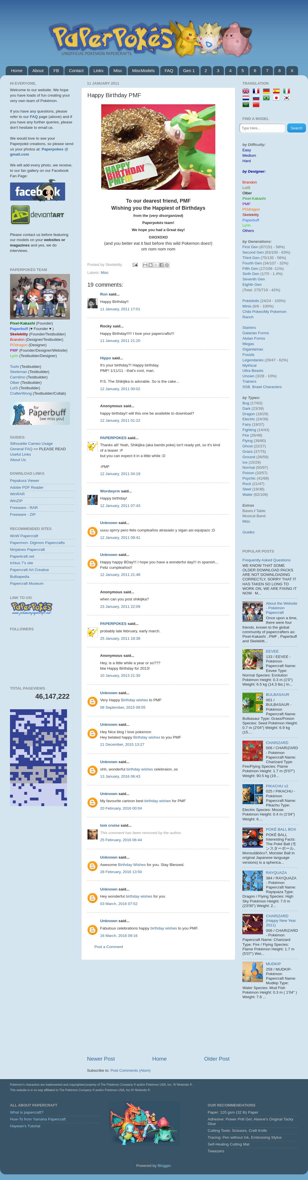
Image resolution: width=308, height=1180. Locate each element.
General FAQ (21, 449)
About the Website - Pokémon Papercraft (281, 608)
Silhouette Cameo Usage (31, 443)
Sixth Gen (250, 274)
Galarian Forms (255, 333)
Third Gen (251, 258)
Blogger (164, 1165)
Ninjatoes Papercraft (27, 549)
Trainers (249, 381)
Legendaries (253, 360)
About (38, 70)
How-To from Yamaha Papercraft (38, 1119)
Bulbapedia (19, 576)
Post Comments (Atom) (131, 1070)
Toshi (14, 366)
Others (248, 231)
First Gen (250, 247)
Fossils (248, 354)
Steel (246, 489)
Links (99, 70)
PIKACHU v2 (277, 786)
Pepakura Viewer (24, 480)
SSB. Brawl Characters (262, 387)
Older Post (217, 1059)
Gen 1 (189, 70)
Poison (248, 473)
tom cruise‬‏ (109, 825)
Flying (247, 441)
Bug (245, 403)
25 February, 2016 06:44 (121, 840)
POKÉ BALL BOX (281, 829)
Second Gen (253, 252)
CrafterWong (21, 393)
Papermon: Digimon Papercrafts (37, 543)
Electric (248, 419)
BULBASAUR (277, 694)
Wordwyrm (110, 491)
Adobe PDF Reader (27, 487)
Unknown (108, 523)
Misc (118, 70)
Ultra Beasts (253, 370)
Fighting (249, 430)
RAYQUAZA (276, 873)
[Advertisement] (158, 1007)
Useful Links (20, 454)
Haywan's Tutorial (25, 1126)
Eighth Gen (252, 284)
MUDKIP (273, 964)
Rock (246, 484)
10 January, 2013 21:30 (120, 675)
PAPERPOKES (113, 438)
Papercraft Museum (27, 583)
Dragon (248, 414)
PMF (246, 204)
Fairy (246, 424)
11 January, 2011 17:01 (120, 309)
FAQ (169, 70)
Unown (248, 376)
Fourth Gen (252, 263)
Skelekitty (250, 215)
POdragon (251, 209)
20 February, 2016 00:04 (121, 808)
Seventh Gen (253, 279)
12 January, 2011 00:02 (120, 389)
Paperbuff (250, 220)
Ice (245, 462)
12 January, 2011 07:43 (120, 506)
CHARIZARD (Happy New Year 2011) (281, 920)
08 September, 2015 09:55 (122, 707)
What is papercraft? (26, 1112)
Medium (249, 155)
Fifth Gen (250, 268)
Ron (104, 294)
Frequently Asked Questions (266, 560)
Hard (246, 161)
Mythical (249, 365)
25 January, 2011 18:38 (120, 638)
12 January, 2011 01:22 (120, 420)
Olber (14, 382)
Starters (249, 327)
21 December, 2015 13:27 (122, 744)
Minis (247, 306)
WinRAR (17, 494)
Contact (76, 70)
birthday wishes (139, 769)
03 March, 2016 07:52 (118, 904)
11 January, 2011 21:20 (120, 341)
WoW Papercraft (24, 536)
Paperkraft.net (22, 556)
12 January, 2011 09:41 (120, 537)
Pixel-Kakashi (254, 198)
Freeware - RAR (24, 508)
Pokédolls (250, 301)
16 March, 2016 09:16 (118, 936)
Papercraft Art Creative (29, 570)
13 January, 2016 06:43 (120, 776)
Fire (245, 435)
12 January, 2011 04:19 (120, 474)
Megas (248, 344)
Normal (248, 467)
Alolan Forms (253, 338)
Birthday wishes (135, 700)
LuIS (14, 388)
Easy (246, 150)
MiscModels (143, 70)
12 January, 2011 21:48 (120, 574)
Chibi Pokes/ (253, 311)
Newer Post (101, 1059)
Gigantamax (252, 349)
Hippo (105, 358)
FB (56, 70)
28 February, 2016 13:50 (121, 872)
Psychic (249, 478)
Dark (246, 408)
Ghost (247, 446)
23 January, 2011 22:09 (120, 606)
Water (247, 494)
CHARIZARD (277, 743)
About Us (18, 460)
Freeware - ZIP (23, 514)
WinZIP (16, 501)
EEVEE (272, 651)
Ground (248, 457)
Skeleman (18, 372)
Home (17, 70)
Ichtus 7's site (21, 563)
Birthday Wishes (132, 865)
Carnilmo (17, 377)
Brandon (249, 182)
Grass (247, 451)
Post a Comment (108, 947)
